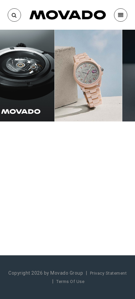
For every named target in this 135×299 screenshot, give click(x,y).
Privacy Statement (108, 273)
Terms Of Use (70, 281)
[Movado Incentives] (67, 14)
